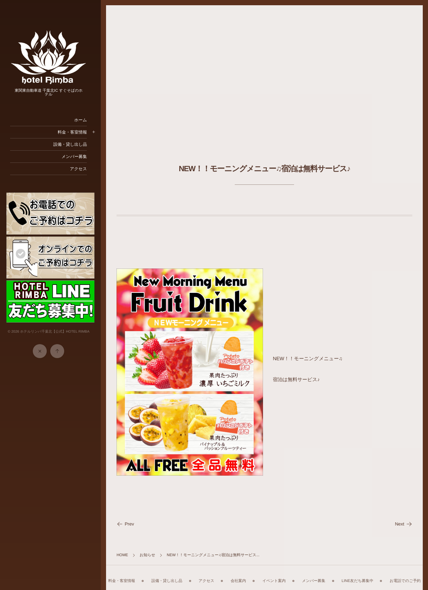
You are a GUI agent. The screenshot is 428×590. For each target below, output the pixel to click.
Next (403, 519)
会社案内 (257, 574)
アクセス (82, 168)
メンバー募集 (78, 156)
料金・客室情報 (76, 132)
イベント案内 (293, 574)
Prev (129, 519)
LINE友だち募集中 (377, 574)
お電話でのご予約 (266, 577)
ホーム (84, 120)
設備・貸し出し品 (74, 144)
